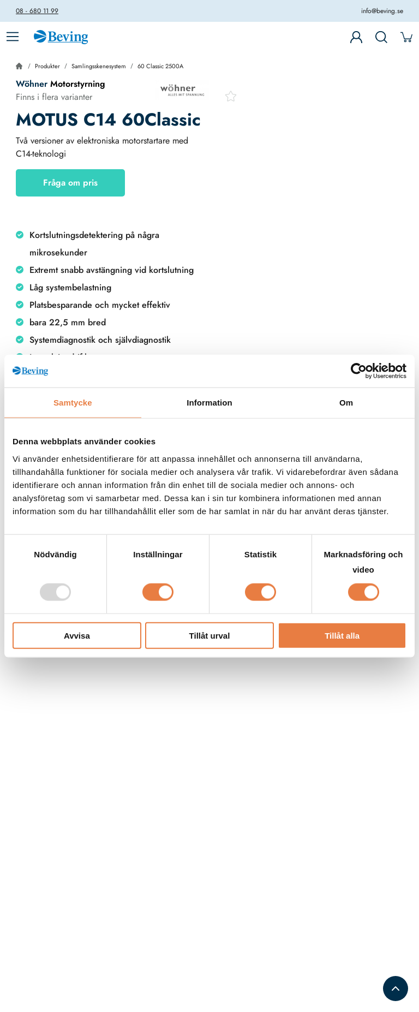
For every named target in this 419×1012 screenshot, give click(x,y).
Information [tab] (209, 402)
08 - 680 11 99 (37, 11)
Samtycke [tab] (72, 402)
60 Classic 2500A (160, 66)
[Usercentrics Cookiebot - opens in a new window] (358, 371)
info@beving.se (382, 11)
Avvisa (77, 635)
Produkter (47, 66)
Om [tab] (346, 402)
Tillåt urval (209, 635)
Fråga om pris (70, 182)
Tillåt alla (342, 635)
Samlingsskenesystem (98, 66)
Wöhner (31, 84)
